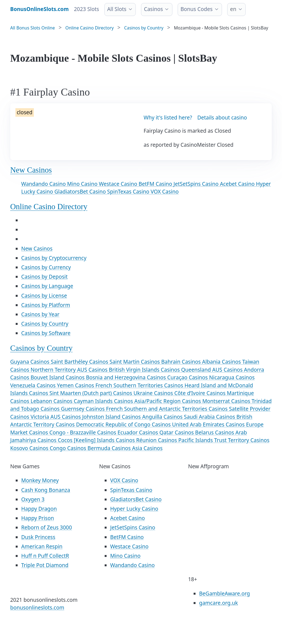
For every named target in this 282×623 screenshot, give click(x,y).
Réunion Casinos (157, 440)
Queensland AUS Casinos (212, 369)
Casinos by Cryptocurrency (53, 258)
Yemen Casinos (76, 385)
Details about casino (222, 117)
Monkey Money (40, 480)
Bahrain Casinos (181, 361)
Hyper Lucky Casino (134, 508)
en (233, 9)
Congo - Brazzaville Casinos (83, 432)
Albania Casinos (222, 361)
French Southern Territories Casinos (139, 385)
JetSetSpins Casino (196, 183)
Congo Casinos (69, 448)
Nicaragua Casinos (231, 377)
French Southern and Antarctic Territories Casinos (167, 408)
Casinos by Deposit (44, 276)
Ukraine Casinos (154, 393)
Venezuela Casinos (33, 385)
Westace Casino (119, 183)
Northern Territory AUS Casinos (70, 369)
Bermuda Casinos (110, 448)
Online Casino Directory (48, 206)
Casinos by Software (45, 333)
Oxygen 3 (33, 499)
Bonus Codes (196, 9)
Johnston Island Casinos (112, 416)
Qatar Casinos (177, 432)
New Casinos (31, 170)
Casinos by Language (47, 286)
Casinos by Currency (46, 267)
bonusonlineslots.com (37, 607)
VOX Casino (165, 191)
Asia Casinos (147, 448)
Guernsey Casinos (83, 408)
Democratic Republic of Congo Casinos (124, 424)
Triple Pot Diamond (45, 565)
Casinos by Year (40, 314)
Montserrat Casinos (227, 401)
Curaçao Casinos (188, 377)
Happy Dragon (39, 508)
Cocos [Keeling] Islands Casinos (97, 440)
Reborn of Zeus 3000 (46, 527)
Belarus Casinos (215, 432)
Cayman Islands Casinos (104, 401)
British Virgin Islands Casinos (145, 369)
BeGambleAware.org (224, 593)
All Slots (116, 9)
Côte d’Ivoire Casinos (200, 393)
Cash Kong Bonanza (45, 490)
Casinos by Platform (45, 305)
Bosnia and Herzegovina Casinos (126, 377)
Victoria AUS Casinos (56, 416)
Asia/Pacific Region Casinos (168, 401)
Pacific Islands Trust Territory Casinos (224, 440)
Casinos (153, 9)
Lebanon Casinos (52, 401)
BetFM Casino (156, 183)
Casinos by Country (44, 323)
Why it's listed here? (168, 117)
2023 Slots (86, 9)
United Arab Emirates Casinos (209, 424)
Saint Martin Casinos (135, 361)
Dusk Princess (38, 537)
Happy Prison (37, 518)
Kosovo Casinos (30, 448)
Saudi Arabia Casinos (210, 416)
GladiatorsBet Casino (80, 191)
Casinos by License (44, 295)
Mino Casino (83, 183)
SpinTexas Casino (129, 191)
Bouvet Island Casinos (58, 377)
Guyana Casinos (30, 361)
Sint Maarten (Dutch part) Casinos (92, 393)
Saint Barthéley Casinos (80, 361)
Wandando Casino (44, 183)
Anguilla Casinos (163, 416)
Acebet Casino (238, 183)
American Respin (42, 546)
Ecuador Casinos (138, 432)
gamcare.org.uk (218, 602)
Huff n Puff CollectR (45, 555)
